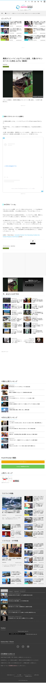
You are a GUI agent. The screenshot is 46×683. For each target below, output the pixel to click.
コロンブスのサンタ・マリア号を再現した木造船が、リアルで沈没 (37, 326)
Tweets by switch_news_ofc (23, 631)
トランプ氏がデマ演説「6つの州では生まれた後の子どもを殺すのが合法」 (16, 30)
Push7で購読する (23, 461)
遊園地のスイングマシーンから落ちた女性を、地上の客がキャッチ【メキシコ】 (16, 307)
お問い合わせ (36, 674)
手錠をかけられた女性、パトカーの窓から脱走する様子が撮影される (22, 445)
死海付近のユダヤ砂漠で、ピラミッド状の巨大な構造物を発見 (39, 30)
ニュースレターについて (18, 676)
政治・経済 (5, 556)
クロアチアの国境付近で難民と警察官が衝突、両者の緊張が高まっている (16, 23)
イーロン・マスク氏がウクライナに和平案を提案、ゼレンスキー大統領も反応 (16, 533)
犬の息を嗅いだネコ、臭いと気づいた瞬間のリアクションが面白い (21, 618)
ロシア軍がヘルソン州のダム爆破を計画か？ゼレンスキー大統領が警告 (38, 526)
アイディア (6, 66)
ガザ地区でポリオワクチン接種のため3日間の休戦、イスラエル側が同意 (38, 573)
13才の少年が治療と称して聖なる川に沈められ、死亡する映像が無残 (22, 428)
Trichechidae (12, 33)
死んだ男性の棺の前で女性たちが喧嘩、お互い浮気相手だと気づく (37, 301)
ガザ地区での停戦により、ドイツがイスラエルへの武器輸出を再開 (16, 573)
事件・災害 (26, 583)
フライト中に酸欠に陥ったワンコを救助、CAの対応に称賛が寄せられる (22, 612)
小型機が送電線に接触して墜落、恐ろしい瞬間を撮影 (19, 409)
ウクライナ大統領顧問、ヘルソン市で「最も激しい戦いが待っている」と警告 (16, 526)
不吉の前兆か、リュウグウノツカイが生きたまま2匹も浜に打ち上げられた (16, 313)
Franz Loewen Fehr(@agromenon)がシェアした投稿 (23, 188)
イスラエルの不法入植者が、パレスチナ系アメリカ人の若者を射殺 (38, 580)
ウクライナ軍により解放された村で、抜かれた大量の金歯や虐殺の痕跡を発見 (38, 533)
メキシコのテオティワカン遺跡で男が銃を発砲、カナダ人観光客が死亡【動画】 (16, 301)
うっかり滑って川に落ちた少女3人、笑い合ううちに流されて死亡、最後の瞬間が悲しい (25, 422)
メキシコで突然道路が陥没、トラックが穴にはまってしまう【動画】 (37, 332)
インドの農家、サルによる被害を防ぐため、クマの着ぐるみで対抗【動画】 (37, 307)
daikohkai (35, 33)
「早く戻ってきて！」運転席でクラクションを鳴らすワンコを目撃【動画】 (23, 440)
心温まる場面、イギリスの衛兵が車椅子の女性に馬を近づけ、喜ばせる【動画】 (39, 23)
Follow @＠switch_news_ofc (31, 634)
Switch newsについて (10, 674)
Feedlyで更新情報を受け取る (23, 466)
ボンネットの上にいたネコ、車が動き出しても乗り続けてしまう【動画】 (38, 512)
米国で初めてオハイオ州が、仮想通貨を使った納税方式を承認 (20, 606)
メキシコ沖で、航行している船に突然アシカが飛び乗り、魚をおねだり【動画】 (16, 319)
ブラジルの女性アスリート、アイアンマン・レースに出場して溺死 (21, 398)
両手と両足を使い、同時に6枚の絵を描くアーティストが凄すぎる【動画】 (16, 37)
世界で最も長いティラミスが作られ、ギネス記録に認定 (19, 386)
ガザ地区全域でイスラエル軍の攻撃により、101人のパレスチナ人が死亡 (38, 566)
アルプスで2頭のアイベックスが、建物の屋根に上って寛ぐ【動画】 (16, 341)
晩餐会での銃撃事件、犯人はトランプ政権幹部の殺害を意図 (20, 392)
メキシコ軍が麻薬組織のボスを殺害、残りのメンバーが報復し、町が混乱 (37, 313)
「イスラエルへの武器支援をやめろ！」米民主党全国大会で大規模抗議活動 (38, 552)
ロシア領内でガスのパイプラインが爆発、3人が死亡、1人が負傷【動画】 (38, 505)
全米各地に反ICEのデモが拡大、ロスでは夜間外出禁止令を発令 (20, 595)
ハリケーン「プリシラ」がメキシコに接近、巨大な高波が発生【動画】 (16, 332)
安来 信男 (35, 502)
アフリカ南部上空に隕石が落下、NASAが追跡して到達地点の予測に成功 (39, 37)
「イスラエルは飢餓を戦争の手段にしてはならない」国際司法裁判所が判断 (29, 341)
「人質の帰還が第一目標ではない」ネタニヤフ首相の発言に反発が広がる (38, 559)
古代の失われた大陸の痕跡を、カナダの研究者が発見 (18, 600)
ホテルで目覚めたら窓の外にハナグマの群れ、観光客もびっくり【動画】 (16, 326)
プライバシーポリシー (28, 674)
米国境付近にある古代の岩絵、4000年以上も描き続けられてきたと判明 (37, 319)
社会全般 (4, 508)
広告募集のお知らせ (28, 676)
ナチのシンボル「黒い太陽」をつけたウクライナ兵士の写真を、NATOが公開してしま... (38, 498)
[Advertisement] (23, 51)
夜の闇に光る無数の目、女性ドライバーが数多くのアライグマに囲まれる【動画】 (24, 404)
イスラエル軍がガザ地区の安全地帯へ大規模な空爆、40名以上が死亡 (38, 545)
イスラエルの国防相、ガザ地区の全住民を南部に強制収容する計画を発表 (16, 580)
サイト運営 (19, 674)
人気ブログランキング (5, 482)
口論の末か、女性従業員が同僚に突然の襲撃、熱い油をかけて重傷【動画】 (23, 434)
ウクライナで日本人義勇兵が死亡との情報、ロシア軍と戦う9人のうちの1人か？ (38, 519)
